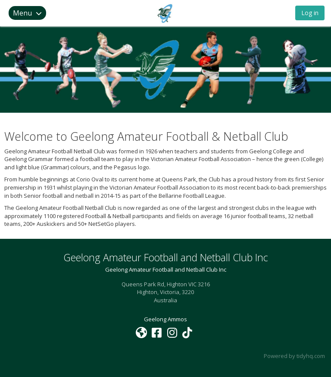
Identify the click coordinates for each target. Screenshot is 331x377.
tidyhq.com (311, 356)
